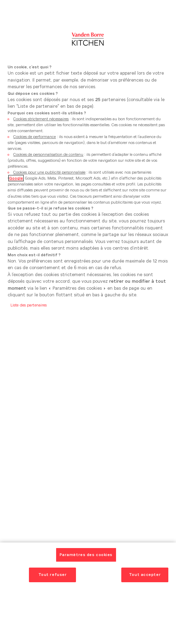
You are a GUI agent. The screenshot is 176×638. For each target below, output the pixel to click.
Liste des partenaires (28, 305)
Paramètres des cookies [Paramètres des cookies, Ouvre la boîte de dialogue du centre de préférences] (86, 554)
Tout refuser (52, 574)
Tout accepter (145, 574)
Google (16, 178)
